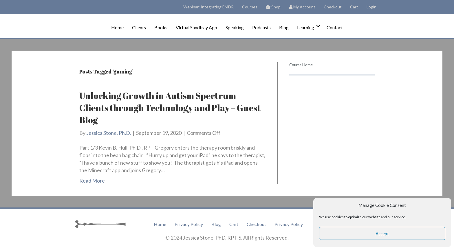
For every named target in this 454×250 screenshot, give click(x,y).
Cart (354, 6)
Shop (273, 6)
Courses (249, 6)
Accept (382, 233)
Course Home (301, 64)
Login (371, 6)
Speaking (235, 27)
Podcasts (261, 27)
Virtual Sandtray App (196, 27)
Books (160, 27)
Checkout (333, 6)
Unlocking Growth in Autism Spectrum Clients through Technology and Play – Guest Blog (170, 108)
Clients (139, 27)
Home (117, 27)
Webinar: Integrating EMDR (208, 6)
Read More (92, 180)
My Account (302, 6)
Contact (335, 27)
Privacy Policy (189, 224)
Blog (284, 27)
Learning (305, 27)
